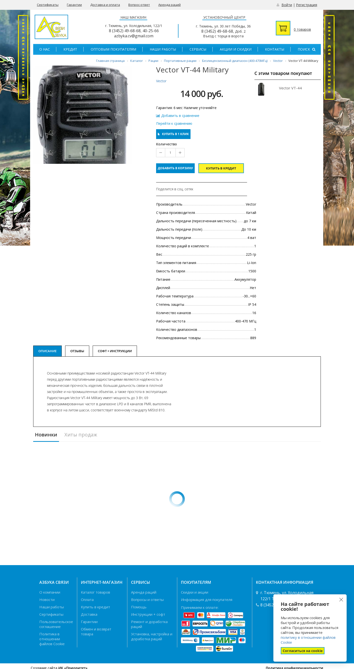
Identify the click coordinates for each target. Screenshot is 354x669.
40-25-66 (151, 30)
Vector (161, 81)
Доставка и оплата (105, 4)
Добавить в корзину (175, 168)
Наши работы (163, 49)
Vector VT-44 (290, 87)
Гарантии (74, 4)
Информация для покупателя (206, 599)
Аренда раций (169, 4)
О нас (44, 49)
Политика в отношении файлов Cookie (52, 638)
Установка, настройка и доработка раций (151, 636)
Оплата (87, 599)
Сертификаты (48, 4)
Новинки (46, 435)
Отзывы (77, 351)
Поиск (306, 49)
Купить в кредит (221, 168)
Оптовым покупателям (113, 49)
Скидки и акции (194, 592)
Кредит (70, 49)
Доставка (89, 614)
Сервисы (198, 49)
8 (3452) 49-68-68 (125, 30)
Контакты (274, 49)
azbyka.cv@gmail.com (133, 36)
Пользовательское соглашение (56, 624)
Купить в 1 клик (173, 134)
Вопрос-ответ (139, 4)
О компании (49, 592)
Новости (47, 599)
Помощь (139, 606)
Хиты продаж (80, 435)
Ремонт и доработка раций (149, 624)
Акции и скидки (235, 49)
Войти (286, 4)
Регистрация (306, 4)
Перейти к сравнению (174, 123)
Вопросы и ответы (147, 599)
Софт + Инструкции (115, 351)
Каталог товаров (95, 592)
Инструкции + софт (148, 614)
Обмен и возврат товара (96, 631)
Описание (47, 351)
